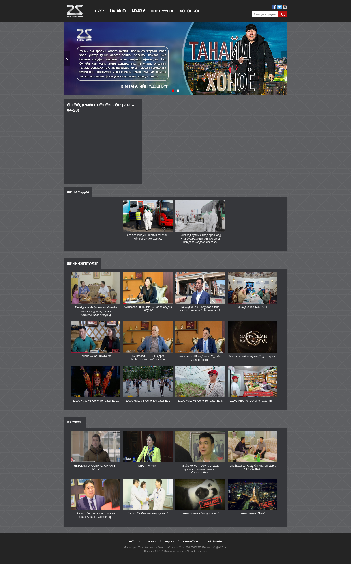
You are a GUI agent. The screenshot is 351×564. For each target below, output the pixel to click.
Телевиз (117, 10)
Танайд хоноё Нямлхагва (95, 356)
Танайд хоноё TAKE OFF (252, 307)
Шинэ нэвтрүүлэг (82, 263)
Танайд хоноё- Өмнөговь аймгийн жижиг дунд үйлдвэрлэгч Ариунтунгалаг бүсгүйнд (96, 311)
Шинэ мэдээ (78, 192)
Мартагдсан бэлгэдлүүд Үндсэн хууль (252, 356)
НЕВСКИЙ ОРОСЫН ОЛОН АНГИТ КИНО (96, 467)
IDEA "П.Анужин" (147, 465)
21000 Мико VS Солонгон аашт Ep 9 (148, 400)
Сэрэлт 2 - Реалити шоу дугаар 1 (147, 513)
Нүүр (99, 11)
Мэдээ (138, 10)
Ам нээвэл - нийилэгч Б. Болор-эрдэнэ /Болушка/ (148, 308)
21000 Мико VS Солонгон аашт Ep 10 (96, 400)
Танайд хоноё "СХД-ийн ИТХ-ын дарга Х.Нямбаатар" (252, 467)
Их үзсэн (75, 422)
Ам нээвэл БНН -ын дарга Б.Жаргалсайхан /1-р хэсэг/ (148, 357)
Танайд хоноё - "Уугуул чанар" (200, 513)
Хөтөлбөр (190, 11)
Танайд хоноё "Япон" (252, 513)
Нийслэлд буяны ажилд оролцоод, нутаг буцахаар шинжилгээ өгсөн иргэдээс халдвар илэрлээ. (200, 238)
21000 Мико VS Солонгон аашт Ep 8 (200, 400)
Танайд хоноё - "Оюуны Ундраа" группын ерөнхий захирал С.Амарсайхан (200, 469)
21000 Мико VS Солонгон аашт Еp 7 (252, 400)
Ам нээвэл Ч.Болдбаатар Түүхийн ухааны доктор (200, 358)
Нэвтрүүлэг (162, 11)
